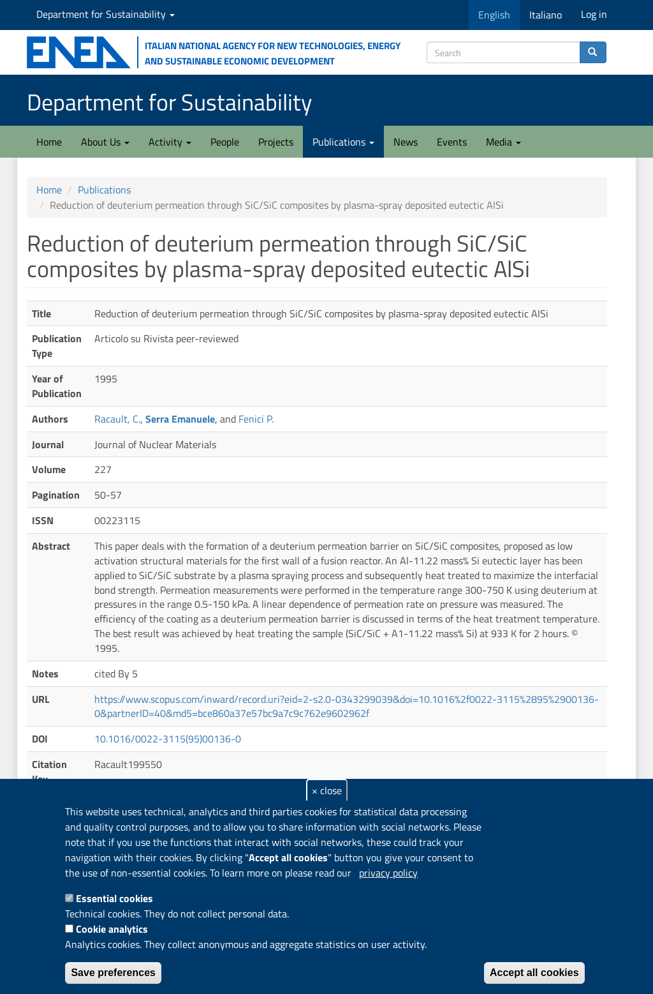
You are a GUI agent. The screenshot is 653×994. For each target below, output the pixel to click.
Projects (275, 141)
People (224, 141)
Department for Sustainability (105, 14)
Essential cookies (114, 898)
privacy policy (388, 872)
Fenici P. (256, 418)
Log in (594, 14)
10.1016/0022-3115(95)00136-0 (167, 738)
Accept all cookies (534, 972)
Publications (343, 141)
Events (452, 141)
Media (503, 141)
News (405, 141)
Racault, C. (117, 418)
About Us (105, 141)
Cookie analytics (112, 929)
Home (49, 141)
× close (327, 790)
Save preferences (113, 972)
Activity (170, 141)
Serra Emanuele (180, 418)
